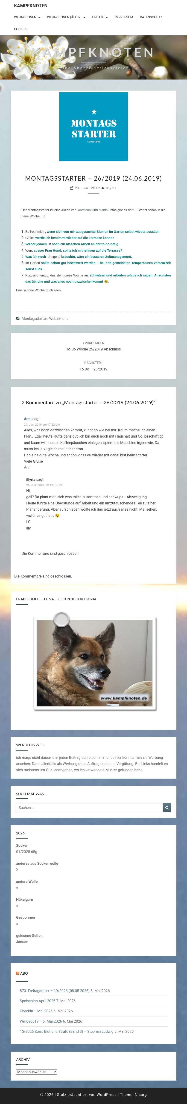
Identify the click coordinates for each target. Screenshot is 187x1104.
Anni (28, 419)
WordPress (107, 1095)
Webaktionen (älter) (64, 17)
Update (98, 17)
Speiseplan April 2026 (38, 1001)
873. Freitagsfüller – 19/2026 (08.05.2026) (55, 991)
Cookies (20, 29)
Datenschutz (151, 17)
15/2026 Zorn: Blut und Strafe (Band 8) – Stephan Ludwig (67, 1031)
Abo (24, 973)
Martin (103, 210)
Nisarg (141, 1095)
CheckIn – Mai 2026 (36, 1011)
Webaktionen (25, 17)
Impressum (124, 17)
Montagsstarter (34, 318)
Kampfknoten (30, 6)
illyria (111, 188)
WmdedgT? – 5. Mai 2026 (41, 1021)
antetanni (85, 210)
